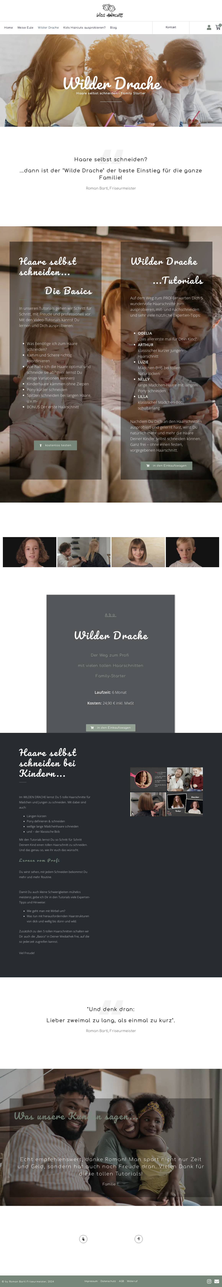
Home (8, 27)
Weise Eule (25, 27)
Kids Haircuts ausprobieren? (84, 27)
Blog (113, 27)
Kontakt (171, 27)
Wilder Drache (48, 27)
